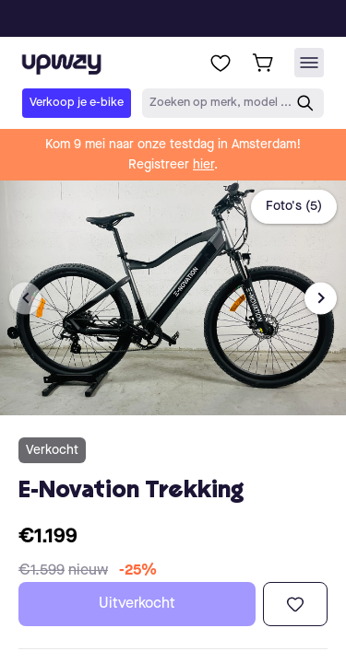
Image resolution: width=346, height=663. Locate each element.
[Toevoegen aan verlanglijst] (295, 604)
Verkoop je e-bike (77, 103)
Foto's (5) (294, 206)
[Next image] (320, 298)
